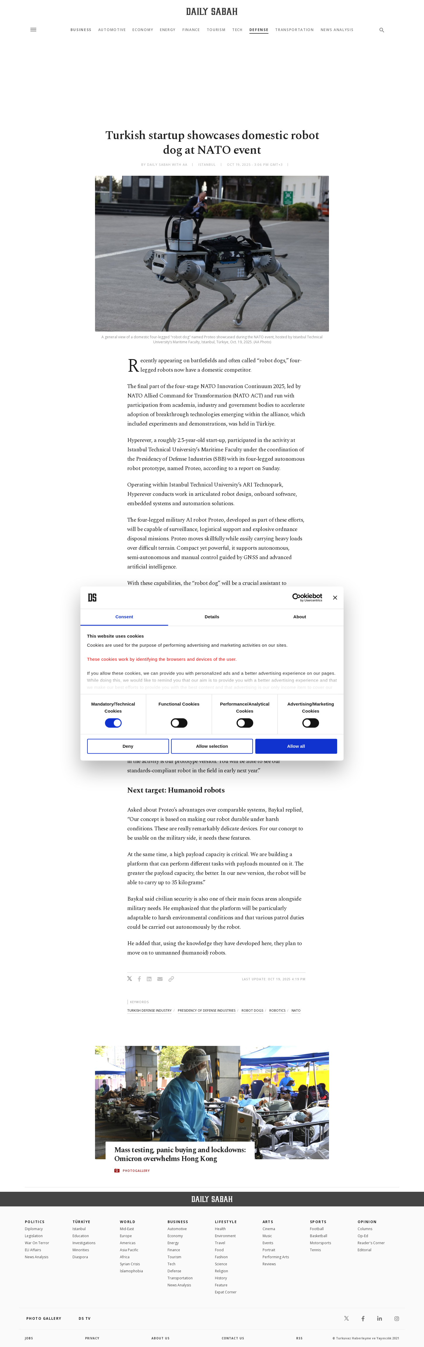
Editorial (364, 1249)
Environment (225, 1235)
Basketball (318, 1235)
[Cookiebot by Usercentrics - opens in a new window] (296, 597)
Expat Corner (226, 1292)
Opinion (367, 1221)
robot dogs (252, 1010)
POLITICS (35, 1221)
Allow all (296, 746)
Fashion (221, 1256)
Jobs (29, 1338)
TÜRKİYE (82, 1221)
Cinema (269, 1228)
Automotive (112, 30)
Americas (127, 1242)
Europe (126, 1235)
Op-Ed (363, 1235)
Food (219, 1249)
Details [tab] (212, 616)
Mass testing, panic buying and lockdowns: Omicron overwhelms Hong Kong (175, 1154)
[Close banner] (335, 597)
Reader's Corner (371, 1242)
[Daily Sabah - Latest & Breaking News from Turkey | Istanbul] (211, 11)
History (221, 1278)
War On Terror (37, 1242)
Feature (221, 1285)
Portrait (269, 1249)
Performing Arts (276, 1256)
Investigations (84, 1242)
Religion (221, 1271)
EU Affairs (33, 1249)
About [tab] (299, 616)
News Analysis (337, 30)
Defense (259, 30)
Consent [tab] (124, 616)
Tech (237, 30)
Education (81, 1235)
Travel (220, 1242)
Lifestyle (226, 1221)
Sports (318, 1221)
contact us (233, 1338)
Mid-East (127, 1228)
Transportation (294, 30)
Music (267, 1235)
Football (317, 1228)
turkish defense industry (149, 1010)
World (127, 1221)
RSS (299, 1338)
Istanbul (79, 1228)
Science (221, 1263)
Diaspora (80, 1256)
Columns (365, 1228)
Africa (125, 1256)
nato (296, 1010)
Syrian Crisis (130, 1263)
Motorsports (320, 1242)
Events (268, 1242)
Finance (191, 30)
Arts (268, 1221)
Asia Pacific (129, 1249)
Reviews (269, 1263)
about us (160, 1338)
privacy (92, 1338)
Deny (128, 746)
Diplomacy (34, 1228)
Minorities (81, 1249)
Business (81, 30)
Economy (142, 30)
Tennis (315, 1249)
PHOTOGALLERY (136, 1175)
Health (220, 1228)
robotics (277, 1010)
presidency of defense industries (206, 1010)
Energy (168, 30)
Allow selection (212, 746)
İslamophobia (131, 1271)
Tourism (216, 30)
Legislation (34, 1235)
